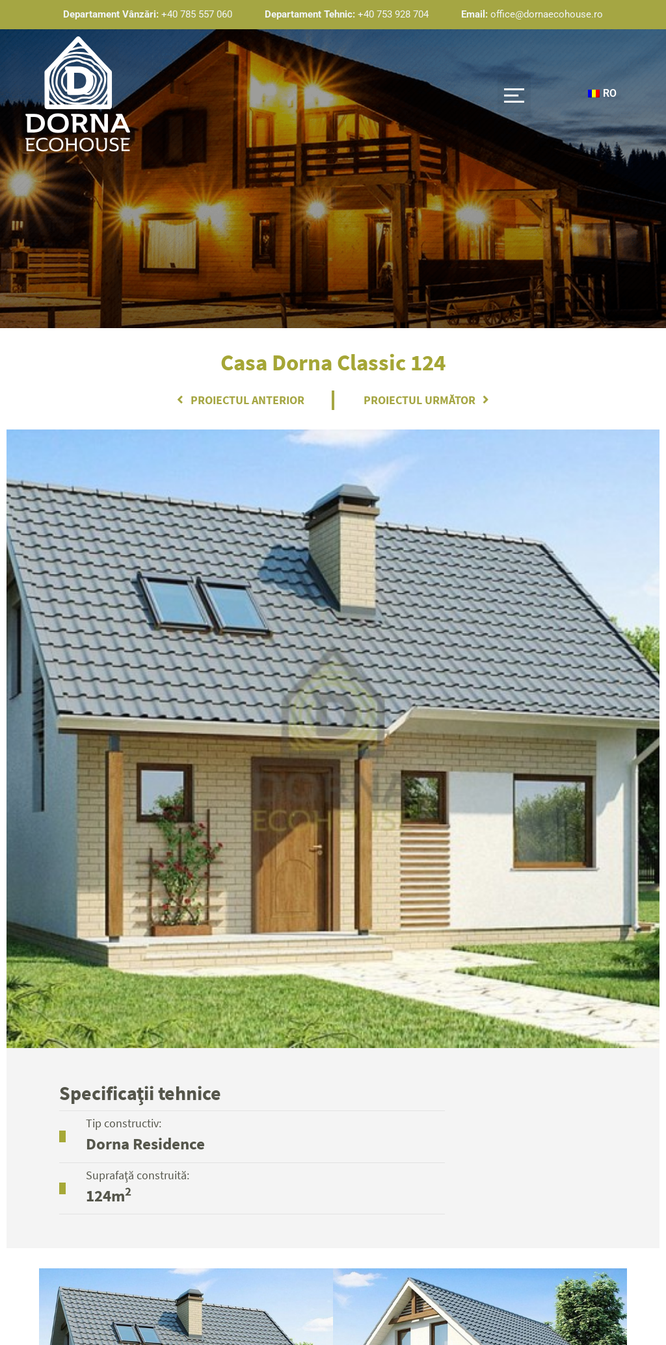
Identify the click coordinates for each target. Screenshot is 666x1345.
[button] (513, 94)
